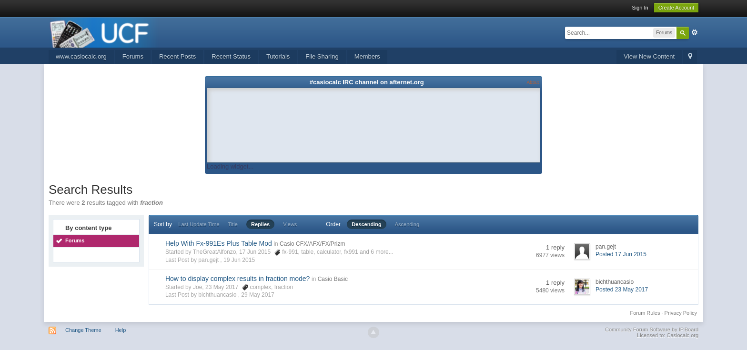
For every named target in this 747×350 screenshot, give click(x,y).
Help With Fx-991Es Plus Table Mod (218, 243)
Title (233, 224)
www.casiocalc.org (81, 56)
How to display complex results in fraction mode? (237, 278)
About (533, 82)
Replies (260, 224)
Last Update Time (198, 224)
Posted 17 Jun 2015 (621, 254)
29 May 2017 (257, 294)
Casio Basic (333, 279)
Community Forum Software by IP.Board (651, 329)
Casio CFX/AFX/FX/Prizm (312, 243)
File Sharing (321, 56)
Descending (366, 224)
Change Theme (83, 330)
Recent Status (231, 56)
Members (367, 56)
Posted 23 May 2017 (622, 289)
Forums (132, 56)
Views (290, 224)
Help (120, 330)
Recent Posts (177, 56)
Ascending (407, 224)
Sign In (640, 7)
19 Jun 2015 (239, 260)
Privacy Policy (681, 313)
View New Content (649, 56)
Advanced (694, 32)
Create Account (676, 7)
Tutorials (278, 56)
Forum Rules (645, 313)
